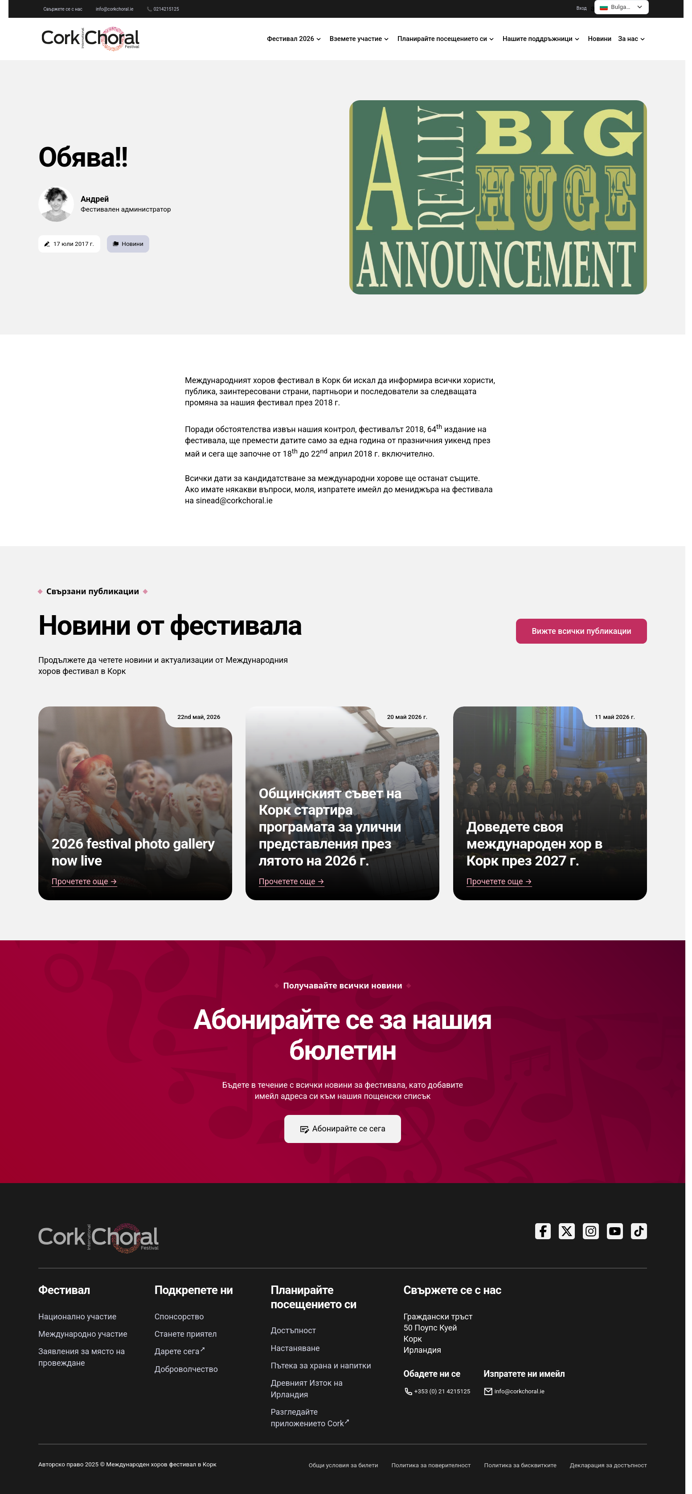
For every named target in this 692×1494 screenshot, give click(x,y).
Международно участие (82, 1333)
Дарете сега (177, 1350)
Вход (583, 8)
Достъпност (293, 1330)
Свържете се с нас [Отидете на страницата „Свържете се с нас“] (61, 9)
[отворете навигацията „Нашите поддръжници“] (542, 39)
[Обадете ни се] (437, 1391)
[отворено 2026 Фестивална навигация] (295, 39)
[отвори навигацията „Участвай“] (360, 39)
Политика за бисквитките (520, 1461)
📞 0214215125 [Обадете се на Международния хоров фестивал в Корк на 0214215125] (161, 9)
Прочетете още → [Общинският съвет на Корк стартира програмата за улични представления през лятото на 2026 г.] (291, 881)
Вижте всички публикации (581, 631)
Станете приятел (186, 1333)
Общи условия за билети (343, 1461)
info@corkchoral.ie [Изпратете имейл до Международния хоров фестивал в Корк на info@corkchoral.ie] (112, 9)
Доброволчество (186, 1367)
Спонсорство (179, 1316)
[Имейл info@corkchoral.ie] (524, 1391)
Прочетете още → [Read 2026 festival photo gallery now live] (84, 881)
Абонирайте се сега (343, 1129)
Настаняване (295, 1347)
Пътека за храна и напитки (320, 1364)
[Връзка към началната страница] (91, 39)
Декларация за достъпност (608, 1461)
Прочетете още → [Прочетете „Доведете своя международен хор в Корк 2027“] (499, 881)
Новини (599, 39)
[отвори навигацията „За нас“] (633, 39)
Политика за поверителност (431, 1461)
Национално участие (77, 1316)
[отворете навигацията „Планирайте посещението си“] (447, 39)
